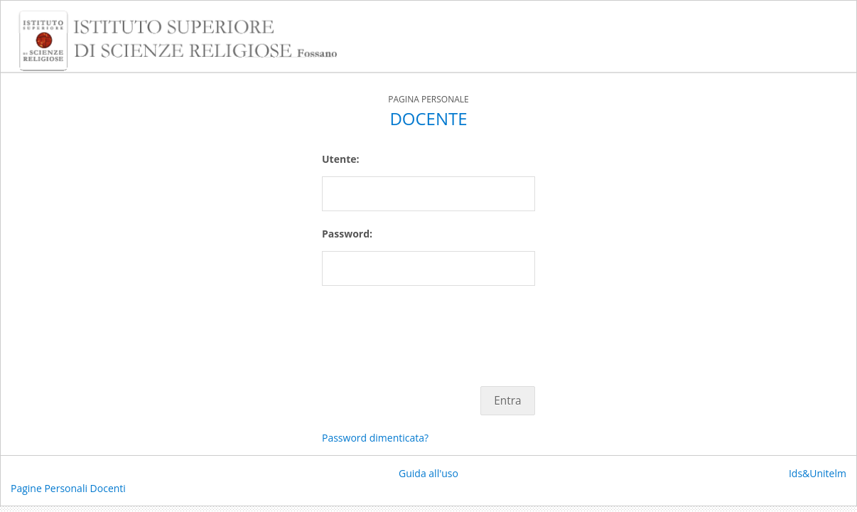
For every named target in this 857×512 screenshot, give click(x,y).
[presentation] (430, 328)
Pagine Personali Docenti (68, 488)
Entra (507, 400)
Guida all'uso (428, 473)
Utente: (340, 159)
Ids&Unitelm (817, 473)
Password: (347, 233)
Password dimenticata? (375, 437)
